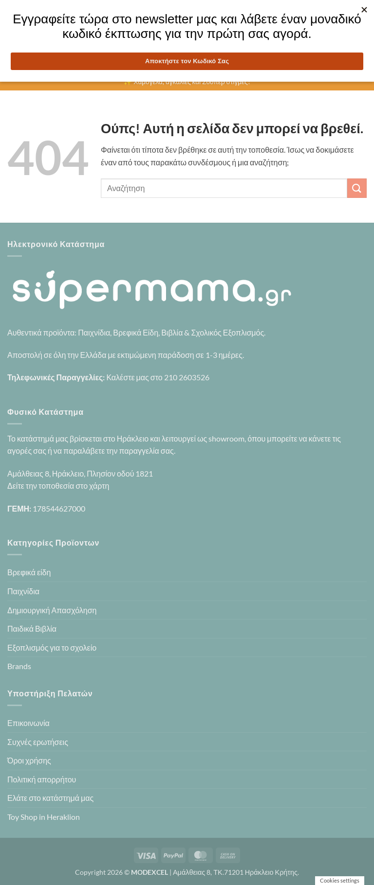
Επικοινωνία (28, 722)
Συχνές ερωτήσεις (37, 741)
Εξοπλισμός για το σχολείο (51, 647)
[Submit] (357, 187)
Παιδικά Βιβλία (31, 628)
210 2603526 (186, 377)
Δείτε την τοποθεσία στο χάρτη (58, 485)
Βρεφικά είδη (29, 572)
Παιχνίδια (23, 591)
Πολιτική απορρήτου (41, 779)
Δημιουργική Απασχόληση (51, 610)
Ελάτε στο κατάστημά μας (50, 797)
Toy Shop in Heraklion (43, 816)
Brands (19, 666)
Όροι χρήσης (29, 760)
